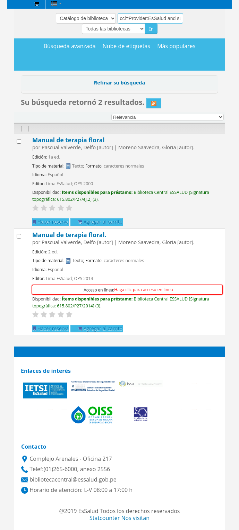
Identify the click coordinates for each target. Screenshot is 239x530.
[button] (36, 3)
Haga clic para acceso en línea (143, 290)
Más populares (176, 46)
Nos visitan (135, 518)
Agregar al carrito (100, 221)
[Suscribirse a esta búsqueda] (153, 103)
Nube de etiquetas (126, 46)
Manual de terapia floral (68, 140)
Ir (151, 28)
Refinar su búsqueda (119, 82)
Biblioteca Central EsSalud (21, 4)
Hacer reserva (51, 221)
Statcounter (104, 518)
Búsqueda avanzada (70, 46)
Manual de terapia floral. (69, 235)
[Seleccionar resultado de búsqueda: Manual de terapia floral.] (19, 236)
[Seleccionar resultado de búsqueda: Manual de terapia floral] (19, 141)
